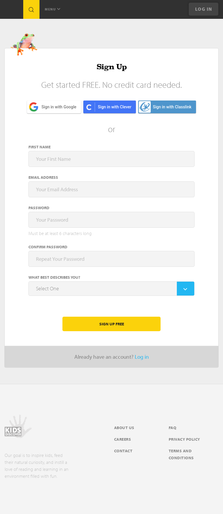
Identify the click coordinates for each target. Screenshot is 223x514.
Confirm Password (47, 246)
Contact (123, 450)
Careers (122, 439)
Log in (142, 356)
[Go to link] (11, 11)
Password (38, 207)
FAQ (173, 427)
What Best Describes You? (54, 277)
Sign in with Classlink (165, 107)
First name (39, 147)
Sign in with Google (59, 107)
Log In (203, 9)
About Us (124, 427)
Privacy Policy (184, 439)
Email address (43, 177)
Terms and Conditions (181, 454)
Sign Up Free (111, 324)
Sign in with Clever (114, 107)
